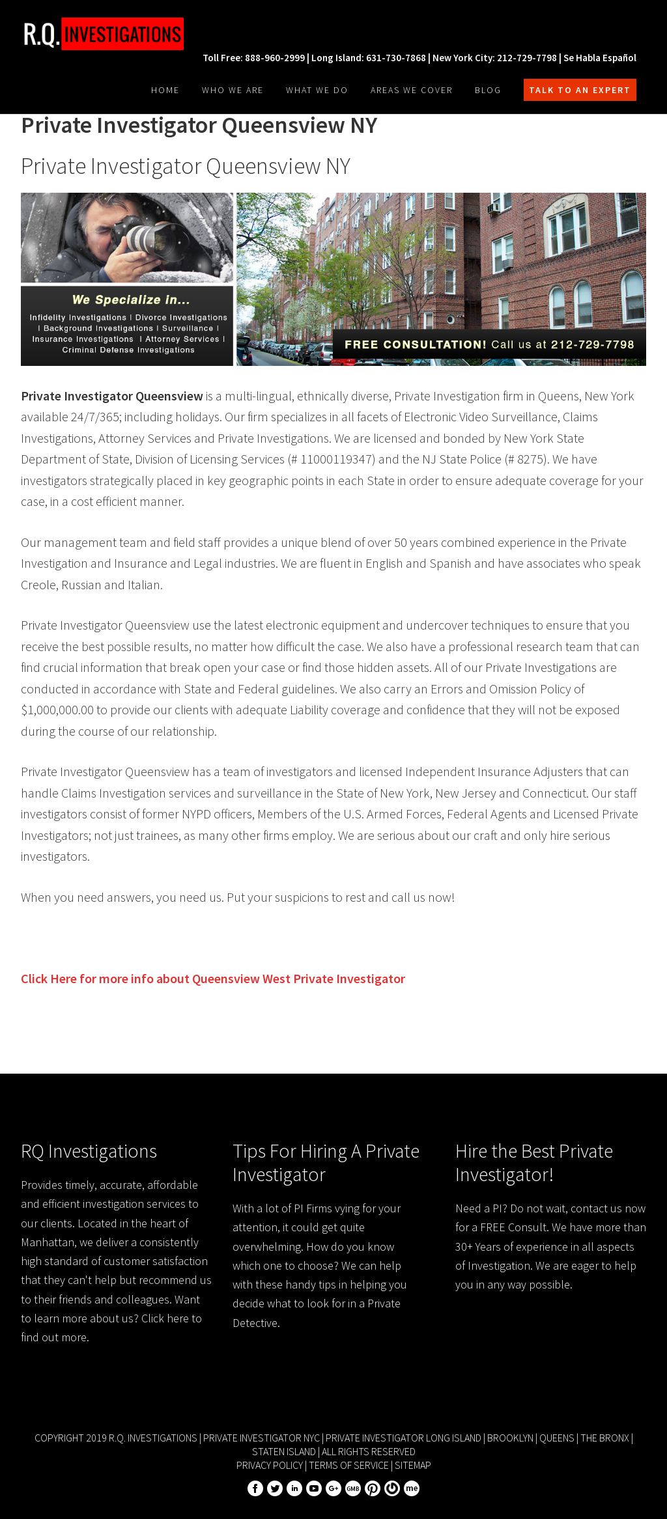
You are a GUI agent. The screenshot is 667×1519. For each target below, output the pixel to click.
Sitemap (413, 1464)
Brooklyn (510, 1437)
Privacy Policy (269, 1464)
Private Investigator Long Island (403, 1437)
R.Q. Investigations (118, 34)
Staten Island (284, 1451)
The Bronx (604, 1437)
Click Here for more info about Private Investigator (213, 978)
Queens (557, 1437)
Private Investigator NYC (261, 1437)
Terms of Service (349, 1464)
